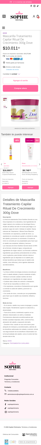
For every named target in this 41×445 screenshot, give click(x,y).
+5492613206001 (11, 391)
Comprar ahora (20, 88)
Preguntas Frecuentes (11, 379)
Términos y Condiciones (12, 382)
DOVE (10, 341)
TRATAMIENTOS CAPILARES (19, 343)
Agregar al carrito (20, 80)
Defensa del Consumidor (11, 434)
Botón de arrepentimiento (28, 442)
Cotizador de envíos (12, 69)
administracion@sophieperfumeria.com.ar (19, 394)
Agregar (11, 187)
